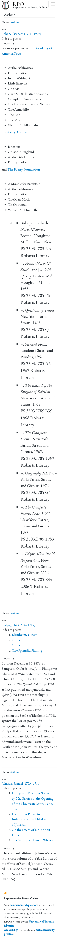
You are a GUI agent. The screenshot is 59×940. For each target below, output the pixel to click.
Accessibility (11, 930)
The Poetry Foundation (23, 169)
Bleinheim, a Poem (24, 634)
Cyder (16, 640)
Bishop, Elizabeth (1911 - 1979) (21, 34)
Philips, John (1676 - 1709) (18, 625)
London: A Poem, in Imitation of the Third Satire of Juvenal (31, 819)
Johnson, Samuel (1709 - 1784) (21, 783)
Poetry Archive (17, 132)
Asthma (14, 22)
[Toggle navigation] (52, 4)
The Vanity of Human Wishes (32, 840)
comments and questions (24, 905)
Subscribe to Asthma (5, 893)
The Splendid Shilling (27, 650)
